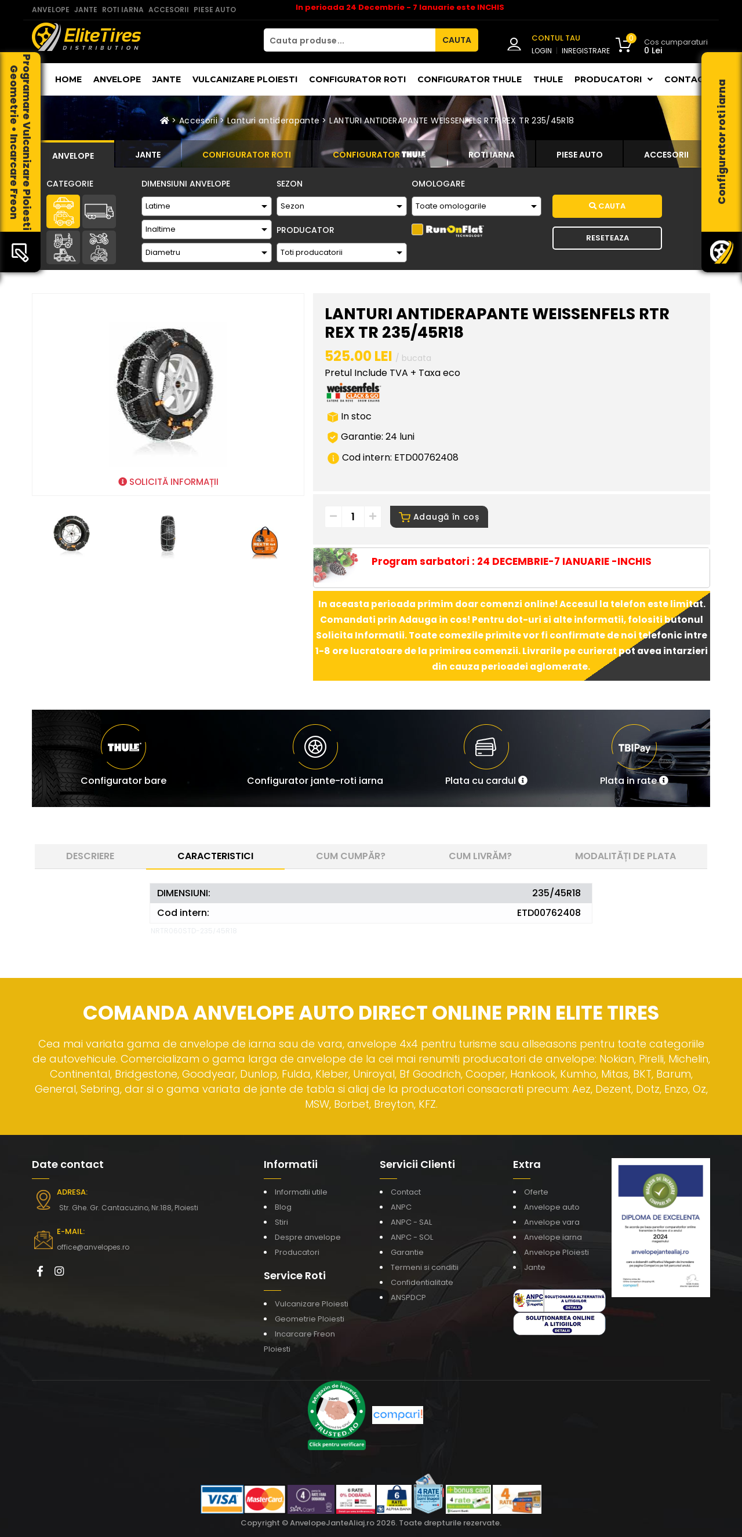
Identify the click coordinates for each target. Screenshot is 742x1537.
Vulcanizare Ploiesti (244, 79)
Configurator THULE (469, 79)
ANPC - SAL (411, 1222)
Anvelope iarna (553, 1237)
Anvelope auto (552, 1207)
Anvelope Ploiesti (556, 1252)
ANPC (401, 1207)
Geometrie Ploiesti (309, 1318)
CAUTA (456, 40)
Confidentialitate (422, 1282)
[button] (486, 758)
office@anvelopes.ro (93, 1247)
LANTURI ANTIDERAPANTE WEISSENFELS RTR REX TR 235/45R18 (451, 120)
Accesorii (198, 120)
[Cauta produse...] (349, 40)
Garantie (407, 1252)
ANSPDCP (408, 1297)
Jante (166, 79)
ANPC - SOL (412, 1237)
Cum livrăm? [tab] (480, 856)
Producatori (297, 1252)
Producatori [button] (613, 79)
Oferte (536, 1192)
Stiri (281, 1222)
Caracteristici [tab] (215, 856)
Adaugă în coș (439, 517)
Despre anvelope (308, 1237)
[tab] (73, 154)
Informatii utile (301, 1192)
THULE (548, 79)
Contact (687, 79)
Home (68, 79)
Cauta (607, 205)
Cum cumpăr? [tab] (350, 856)
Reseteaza (607, 237)
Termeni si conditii (425, 1267)
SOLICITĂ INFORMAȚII (168, 482)
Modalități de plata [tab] (625, 856)
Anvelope (117, 79)
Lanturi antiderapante (273, 120)
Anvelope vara (552, 1222)
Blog (283, 1207)
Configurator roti (357, 79)
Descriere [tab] (90, 856)
